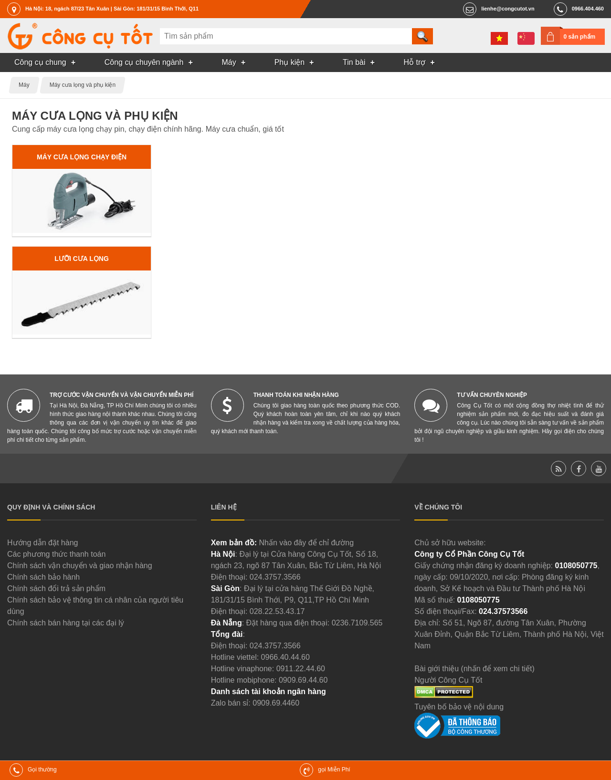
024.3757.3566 (275, 577)
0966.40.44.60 (285, 657)
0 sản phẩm (580, 36)
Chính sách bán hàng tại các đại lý (65, 623)
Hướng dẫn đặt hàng (42, 543)
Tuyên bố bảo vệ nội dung (459, 707)
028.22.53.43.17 (277, 611)
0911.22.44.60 (300, 669)
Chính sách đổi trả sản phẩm (56, 588)
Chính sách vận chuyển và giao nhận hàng (79, 566)
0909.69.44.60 (303, 680)
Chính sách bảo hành (43, 577)
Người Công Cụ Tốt (448, 680)
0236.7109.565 (357, 623)
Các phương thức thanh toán (56, 554)
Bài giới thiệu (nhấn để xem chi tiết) (474, 669)
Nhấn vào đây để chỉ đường (306, 543)
